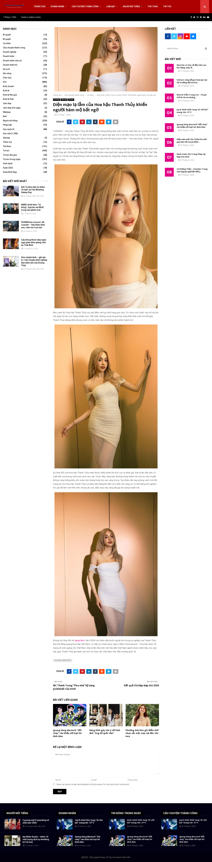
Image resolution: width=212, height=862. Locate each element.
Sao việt (64, 99)
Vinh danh (8, 163)
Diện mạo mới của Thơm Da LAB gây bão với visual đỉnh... (192, 141)
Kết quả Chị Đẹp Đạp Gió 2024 (141, 685)
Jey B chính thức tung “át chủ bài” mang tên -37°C (192, 111)
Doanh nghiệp (9, 52)
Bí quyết (7, 35)
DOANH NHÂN (67, 813)
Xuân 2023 (8, 168)
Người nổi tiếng (131, 6)
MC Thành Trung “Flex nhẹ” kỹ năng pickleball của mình (74, 687)
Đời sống (7, 73)
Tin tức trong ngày (11, 159)
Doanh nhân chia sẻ (12, 60)
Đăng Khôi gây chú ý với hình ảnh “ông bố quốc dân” (104, 731)
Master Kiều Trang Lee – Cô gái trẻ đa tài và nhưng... (192, 96)
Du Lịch (6, 69)
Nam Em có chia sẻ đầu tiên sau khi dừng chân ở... (191, 66)
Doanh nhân (57, 6)
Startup (6, 138)
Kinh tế (6, 90)
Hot (4, 82)
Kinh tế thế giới (10, 95)
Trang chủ (39, 6)
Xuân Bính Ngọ (10, 172)
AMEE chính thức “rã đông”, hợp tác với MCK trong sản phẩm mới (32, 207)
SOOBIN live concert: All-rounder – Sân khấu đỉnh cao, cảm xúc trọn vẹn (33, 225)
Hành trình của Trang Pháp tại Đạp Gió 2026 (191, 155)
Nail (5, 116)
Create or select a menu (31, 17)
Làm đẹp (110, 6)
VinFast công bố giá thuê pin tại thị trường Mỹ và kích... (192, 81)
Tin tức (167, 6)
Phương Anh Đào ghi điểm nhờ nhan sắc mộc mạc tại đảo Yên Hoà (142, 733)
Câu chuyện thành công (85, 6)
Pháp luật (7, 125)
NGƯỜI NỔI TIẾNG (17, 813)
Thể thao (153, 6)
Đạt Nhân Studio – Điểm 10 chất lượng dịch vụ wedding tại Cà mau (36, 839)
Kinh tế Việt (8, 99)
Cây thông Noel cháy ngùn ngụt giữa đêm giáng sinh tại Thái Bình (33, 242)
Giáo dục (7, 77)
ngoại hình (79, 640)
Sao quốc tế (8, 129)
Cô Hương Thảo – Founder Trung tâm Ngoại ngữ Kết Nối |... (192, 170)
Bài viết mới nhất (15, 181)
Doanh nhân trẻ (10, 65)
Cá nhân (56, 99)
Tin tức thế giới (10, 155)
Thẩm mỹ (7, 142)
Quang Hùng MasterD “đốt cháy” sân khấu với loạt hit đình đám (67, 733)
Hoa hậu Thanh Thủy (62, 660)
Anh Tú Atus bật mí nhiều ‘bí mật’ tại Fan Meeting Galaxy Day (33, 189)
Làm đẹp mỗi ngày (11, 108)
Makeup (6, 112)
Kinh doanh (8, 86)
